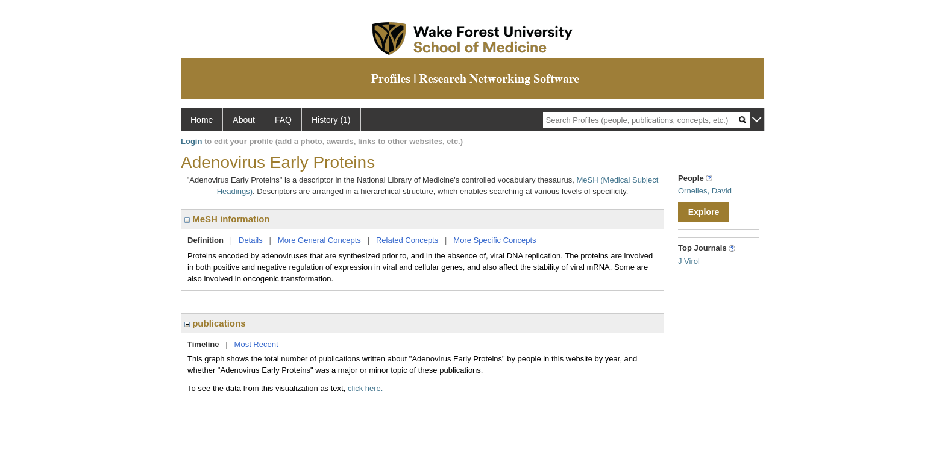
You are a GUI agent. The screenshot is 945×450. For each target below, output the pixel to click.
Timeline (203, 344)
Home (201, 120)
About (244, 120)
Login (191, 141)
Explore (703, 212)
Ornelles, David (705, 190)
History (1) (331, 120)
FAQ (283, 120)
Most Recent (256, 344)
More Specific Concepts (494, 240)
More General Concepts (319, 240)
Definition (205, 240)
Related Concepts (407, 240)
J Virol (689, 261)
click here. (365, 388)
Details (251, 240)
